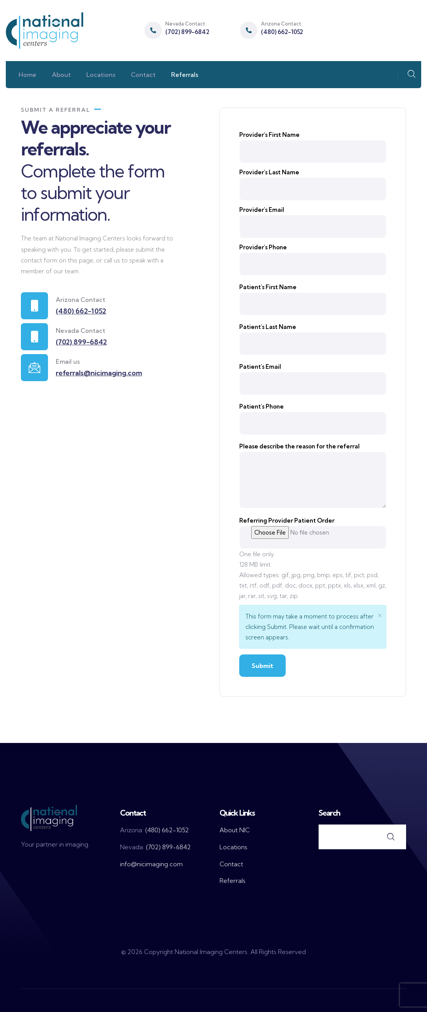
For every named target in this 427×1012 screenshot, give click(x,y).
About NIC (235, 830)
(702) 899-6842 (187, 32)
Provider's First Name (269, 134)
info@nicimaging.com (151, 864)
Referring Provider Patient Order (286, 520)
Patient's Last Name (267, 327)
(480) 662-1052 (282, 32)
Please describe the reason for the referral (299, 446)
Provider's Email (261, 209)
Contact (231, 864)
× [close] (379, 614)
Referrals (232, 880)
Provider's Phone (263, 247)
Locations (233, 847)
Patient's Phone (261, 406)
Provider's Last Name (269, 172)
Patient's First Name (268, 287)
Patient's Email (260, 366)
